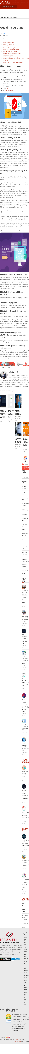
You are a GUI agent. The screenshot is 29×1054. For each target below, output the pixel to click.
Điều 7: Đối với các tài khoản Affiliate (12, 53)
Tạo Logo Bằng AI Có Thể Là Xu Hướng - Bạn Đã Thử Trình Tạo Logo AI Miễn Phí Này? (25, 884)
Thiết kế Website (17, 1041)
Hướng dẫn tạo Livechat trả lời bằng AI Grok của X (18, 441)
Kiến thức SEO (25, 923)
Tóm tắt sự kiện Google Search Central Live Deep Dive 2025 (25, 747)
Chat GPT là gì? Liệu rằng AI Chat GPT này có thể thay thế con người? (25, 843)
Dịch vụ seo (24, 539)
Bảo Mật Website (16, 1)
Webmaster (24, 514)
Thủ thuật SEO (25, 543)
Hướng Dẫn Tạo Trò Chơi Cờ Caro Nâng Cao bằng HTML (11, 413)
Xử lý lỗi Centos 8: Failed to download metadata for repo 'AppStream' (25, 791)
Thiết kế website (20, 2)
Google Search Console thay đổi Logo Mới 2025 (25, 727)
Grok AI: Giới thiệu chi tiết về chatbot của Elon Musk (18, 413)
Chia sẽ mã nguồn (24, 524)
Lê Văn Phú (5, 32)
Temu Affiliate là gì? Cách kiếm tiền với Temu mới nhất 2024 (25, 442)
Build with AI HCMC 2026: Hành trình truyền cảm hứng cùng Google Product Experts (25, 596)
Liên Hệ (21, 4)
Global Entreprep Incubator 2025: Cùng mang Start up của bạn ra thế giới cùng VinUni (25, 705)
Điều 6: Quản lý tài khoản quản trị (11, 51)
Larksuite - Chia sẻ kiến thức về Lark (25, 554)
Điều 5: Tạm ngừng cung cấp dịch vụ (11, 49)
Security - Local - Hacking (25, 504)
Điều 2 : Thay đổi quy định (9, 44)
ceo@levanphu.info (10, 90)
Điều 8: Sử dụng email (8, 55)
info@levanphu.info (20, 1028)
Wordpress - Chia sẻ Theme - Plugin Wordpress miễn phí (25, 563)
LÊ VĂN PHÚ (13, 372)
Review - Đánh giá (25, 829)
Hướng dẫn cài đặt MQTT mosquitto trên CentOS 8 (25, 774)
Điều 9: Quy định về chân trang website (12, 57)
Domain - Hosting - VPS (25, 509)
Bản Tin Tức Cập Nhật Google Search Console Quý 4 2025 (25, 682)
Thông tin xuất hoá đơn (25, 1001)
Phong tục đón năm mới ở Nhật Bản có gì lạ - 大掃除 (25, 863)
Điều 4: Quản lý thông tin (9, 48)
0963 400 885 (10, 88)
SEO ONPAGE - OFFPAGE (25, 534)
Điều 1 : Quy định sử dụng (9, 42)
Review (23, 529)
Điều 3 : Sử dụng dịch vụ (9, 46)
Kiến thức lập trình (25, 519)
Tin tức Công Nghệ (25, 498)
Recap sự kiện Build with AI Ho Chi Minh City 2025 (25, 618)
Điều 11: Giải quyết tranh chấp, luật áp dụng (13, 62)
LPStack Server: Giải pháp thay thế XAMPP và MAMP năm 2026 (3, 413)
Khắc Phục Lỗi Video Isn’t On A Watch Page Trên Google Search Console (25, 661)
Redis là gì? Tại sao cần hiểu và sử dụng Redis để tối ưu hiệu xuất (25, 815)
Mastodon (15, 1030)
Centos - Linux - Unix (25, 547)
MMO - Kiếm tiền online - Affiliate (25, 572)
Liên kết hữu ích (25, 899)
